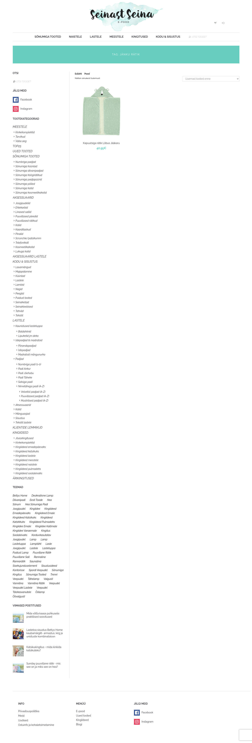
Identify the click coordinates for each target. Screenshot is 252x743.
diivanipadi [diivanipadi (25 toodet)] (19, 500)
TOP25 (17, 146)
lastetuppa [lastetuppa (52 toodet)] (49, 548)
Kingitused (140, 36)
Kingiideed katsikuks (27, 451)
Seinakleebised (24, 306)
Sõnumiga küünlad (26, 166)
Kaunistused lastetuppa (29, 326)
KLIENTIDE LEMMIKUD (28, 427)
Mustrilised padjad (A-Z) (34, 400)
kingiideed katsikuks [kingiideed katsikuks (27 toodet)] (24, 517)
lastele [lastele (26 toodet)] (34, 548)
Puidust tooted (24, 297)
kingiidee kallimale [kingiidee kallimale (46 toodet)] (46, 526)
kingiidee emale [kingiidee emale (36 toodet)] (22, 526)
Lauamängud (23, 267)
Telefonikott (22, 242)
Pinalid (19, 233)
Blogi (79, 724)
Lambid (20, 284)
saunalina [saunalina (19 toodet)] (35, 561)
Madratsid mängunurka (31, 354)
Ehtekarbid (22, 207)
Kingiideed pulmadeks (28, 468)
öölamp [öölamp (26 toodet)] (40, 592)
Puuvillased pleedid (27, 216)
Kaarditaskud (23, 229)
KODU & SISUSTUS (25, 261)
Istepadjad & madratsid (29, 340)
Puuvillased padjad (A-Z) (35, 396)
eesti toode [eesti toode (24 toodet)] (36, 500)
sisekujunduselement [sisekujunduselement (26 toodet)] (25, 565)
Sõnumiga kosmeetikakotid (31, 192)
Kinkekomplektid (25, 132)
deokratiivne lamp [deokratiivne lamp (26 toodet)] (42, 495)
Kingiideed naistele (26, 464)
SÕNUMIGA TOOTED (26, 156)
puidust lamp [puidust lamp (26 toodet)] (21, 552)
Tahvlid (20, 311)
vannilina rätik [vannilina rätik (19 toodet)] (36, 583)
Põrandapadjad (27, 345)
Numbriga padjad (26, 161)
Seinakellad (22, 302)
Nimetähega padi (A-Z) (31, 386)
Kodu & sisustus (168, 36)
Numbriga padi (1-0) (29, 364)
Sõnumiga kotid (25, 188)
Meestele (117, 36)
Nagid (19, 289)
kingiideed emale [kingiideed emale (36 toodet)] (45, 513)
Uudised (23, 720)
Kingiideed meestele (27, 460)
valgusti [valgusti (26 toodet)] (48, 578)
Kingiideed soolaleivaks (29, 473)
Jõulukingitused (25, 438)
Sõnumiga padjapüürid (29, 179)
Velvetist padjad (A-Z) (33, 391)
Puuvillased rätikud (26, 220)
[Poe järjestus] (211, 78)
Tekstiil (19, 315)
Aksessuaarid (23, 197)
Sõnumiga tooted (48, 36)
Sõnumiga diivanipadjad (29, 170)
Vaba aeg (21, 141)
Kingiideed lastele (26, 455)
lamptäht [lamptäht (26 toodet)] (35, 543)
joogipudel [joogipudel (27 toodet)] (19, 508)
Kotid (18, 225)
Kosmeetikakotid (25, 247)
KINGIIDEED (20, 432)
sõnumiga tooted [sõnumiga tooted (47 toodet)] (36, 574)
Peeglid (20, 293)
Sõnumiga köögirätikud (29, 175)
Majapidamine (24, 271)
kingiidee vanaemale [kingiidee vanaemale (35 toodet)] (25, 530)
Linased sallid (23, 212)
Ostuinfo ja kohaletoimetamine (36, 724)
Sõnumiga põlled (25, 183)
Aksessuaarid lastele (29, 256)
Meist (21, 715)
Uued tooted (83, 715)
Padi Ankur (24, 368)
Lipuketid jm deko (28, 335)
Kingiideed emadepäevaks (31, 447)
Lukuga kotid (23, 251)
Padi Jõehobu (26, 373)
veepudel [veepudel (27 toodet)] (54, 583)
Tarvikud (20, 136)
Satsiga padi (25, 381)
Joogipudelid (23, 203)
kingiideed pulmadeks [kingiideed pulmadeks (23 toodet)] (42, 521)
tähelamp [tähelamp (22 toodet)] (33, 578)
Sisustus (20, 418)
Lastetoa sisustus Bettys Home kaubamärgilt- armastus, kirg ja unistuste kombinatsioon (44, 633)
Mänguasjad (23, 413)
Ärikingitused (23, 478)
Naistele (75, 36)
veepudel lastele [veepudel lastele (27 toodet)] (23, 587)
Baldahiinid (24, 331)
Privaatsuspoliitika (28, 711)
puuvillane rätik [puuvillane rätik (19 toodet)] (42, 552)
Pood (87, 74)
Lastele (96, 36)
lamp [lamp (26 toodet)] (33, 539)
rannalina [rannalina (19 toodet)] (40, 557)
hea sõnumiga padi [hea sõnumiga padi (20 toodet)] (36, 504)
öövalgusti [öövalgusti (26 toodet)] (19, 596)
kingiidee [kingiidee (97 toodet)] (35, 508)
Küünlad (20, 275)
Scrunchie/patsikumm (28, 238)
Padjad (20, 358)
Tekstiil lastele (23, 422)
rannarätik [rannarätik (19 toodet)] (19, 561)
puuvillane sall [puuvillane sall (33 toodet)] (21, 557)
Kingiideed (82, 720)
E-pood (80, 711)
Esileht (78, 74)
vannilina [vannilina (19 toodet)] (18, 583)
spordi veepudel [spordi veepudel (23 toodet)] (38, 570)
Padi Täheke (25, 377)
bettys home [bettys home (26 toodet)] (20, 495)
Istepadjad (24, 350)
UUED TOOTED (23, 151)
